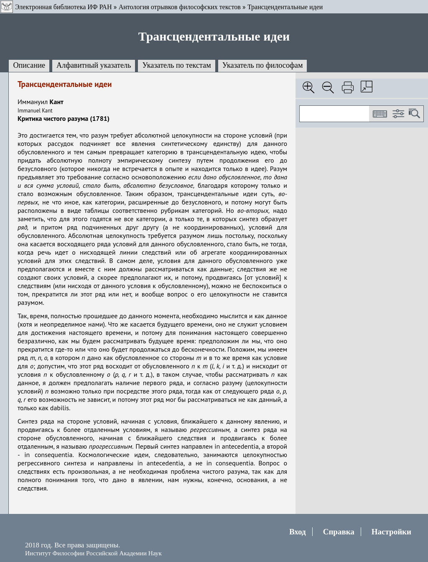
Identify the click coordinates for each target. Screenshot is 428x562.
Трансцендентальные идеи (285, 6)
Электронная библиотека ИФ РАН (63, 6)
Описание (29, 65)
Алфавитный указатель (93, 65)
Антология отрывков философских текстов (180, 6)
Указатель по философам (262, 65)
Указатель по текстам (176, 65)
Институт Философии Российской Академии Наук (93, 553)
